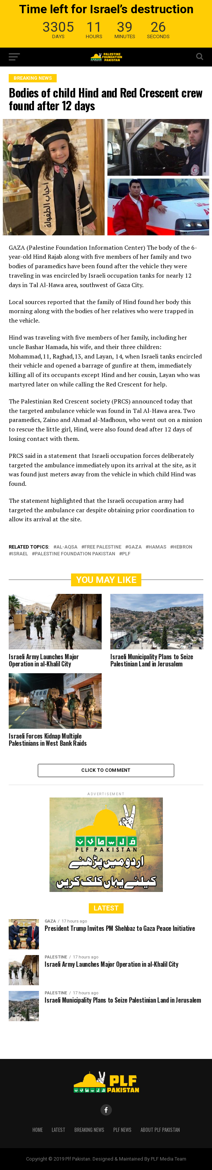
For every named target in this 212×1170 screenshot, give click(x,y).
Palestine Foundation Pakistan (75, 554)
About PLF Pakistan (160, 1129)
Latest (58, 1129)
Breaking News (89, 1129)
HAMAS (157, 547)
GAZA (135, 547)
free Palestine (102, 547)
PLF (126, 554)
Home (37, 1129)
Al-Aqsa (66, 547)
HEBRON (182, 547)
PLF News (122, 1129)
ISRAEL (20, 554)
